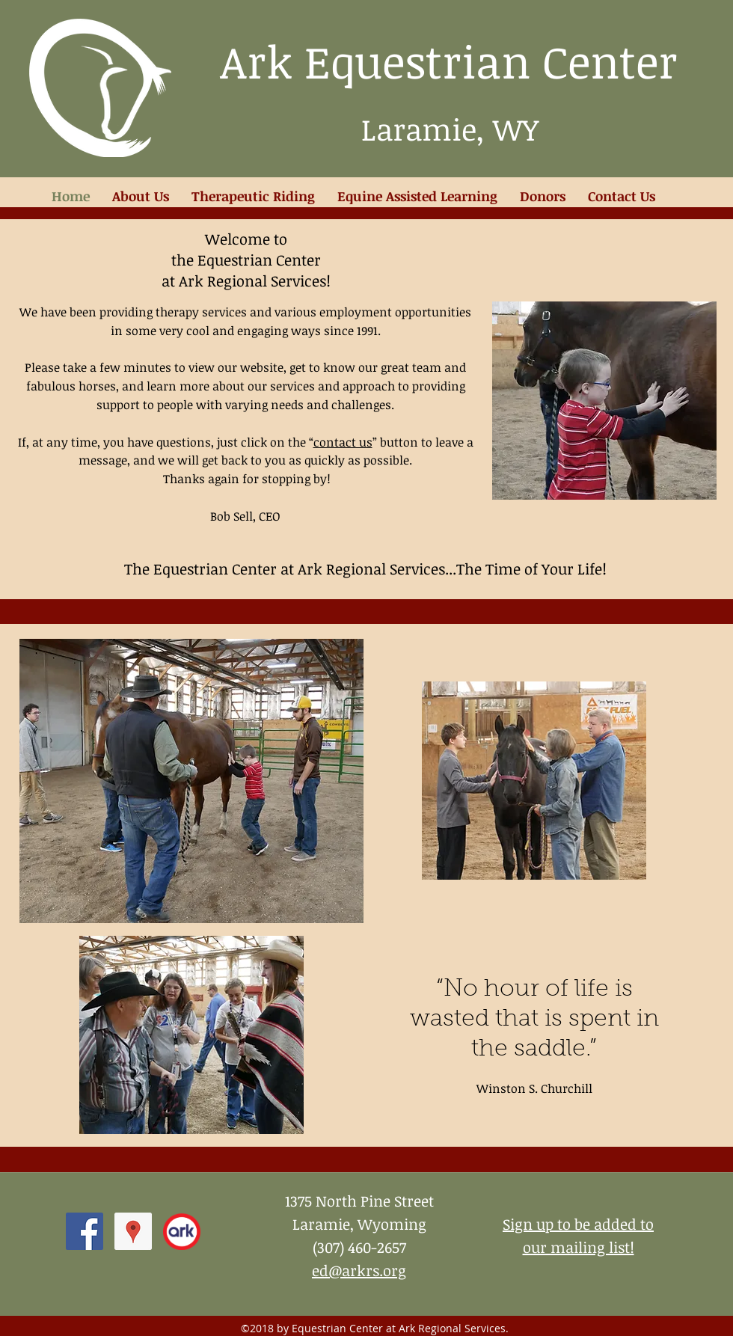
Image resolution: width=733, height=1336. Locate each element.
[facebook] (84, 1231)
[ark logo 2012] (181, 1231)
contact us (342, 442)
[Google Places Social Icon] (133, 1231)
